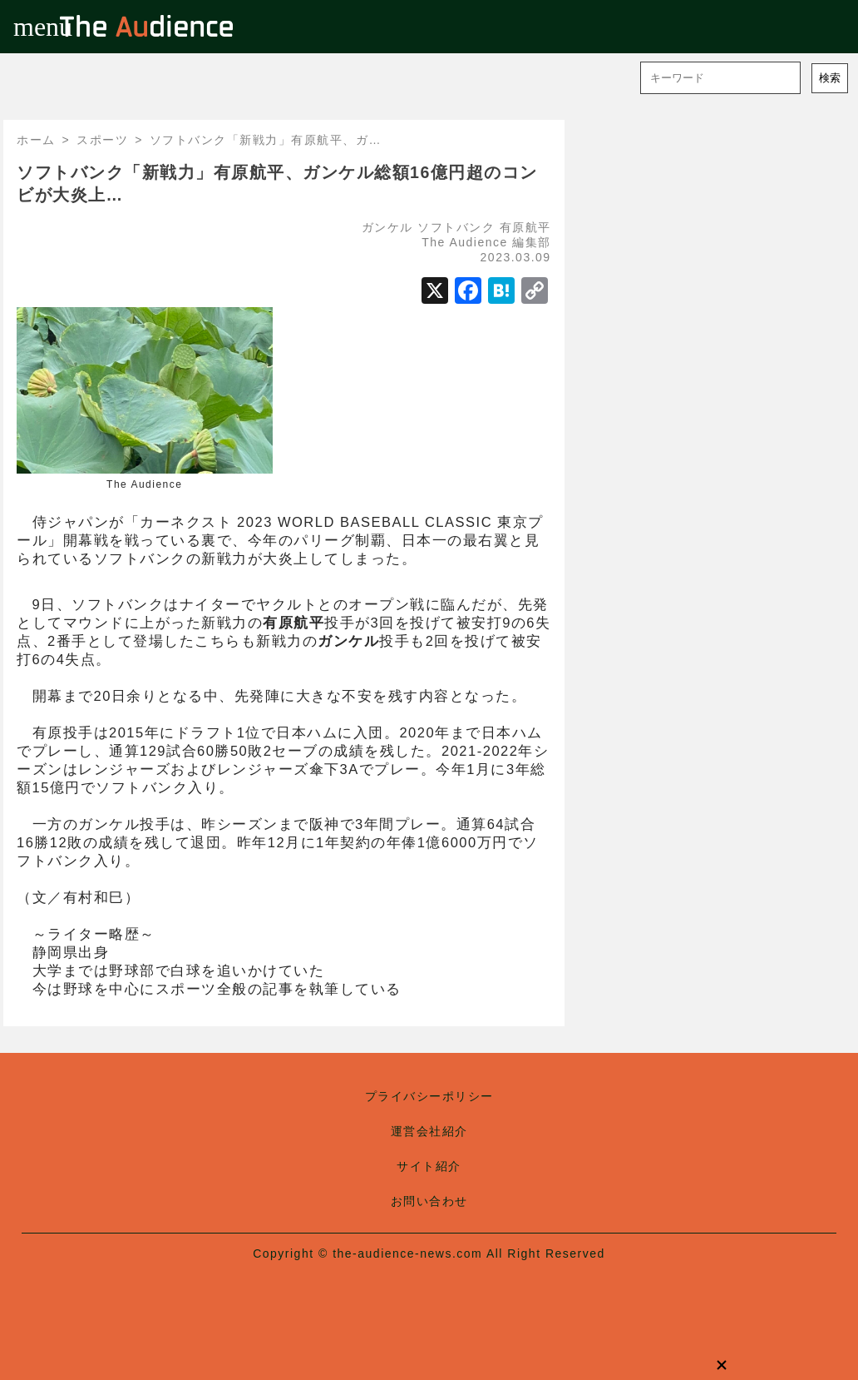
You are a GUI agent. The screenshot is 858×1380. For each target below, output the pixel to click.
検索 (830, 78)
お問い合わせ (429, 1201)
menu (26, 26)
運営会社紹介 (429, 1131)
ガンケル (387, 227)
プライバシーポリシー (429, 1096)
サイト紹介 (429, 1166)
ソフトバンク (456, 227)
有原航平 (525, 227)
